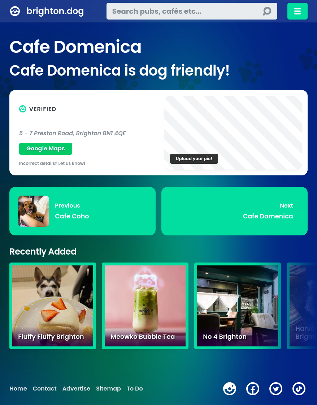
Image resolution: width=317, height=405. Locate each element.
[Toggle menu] (297, 11)
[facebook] (252, 388)
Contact (45, 388)
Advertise (76, 388)
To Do (135, 388)
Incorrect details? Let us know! (52, 163)
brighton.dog (55, 11)
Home (18, 388)
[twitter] (276, 388)
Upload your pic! (194, 158)
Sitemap (108, 388)
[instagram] (229, 388)
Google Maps (45, 148)
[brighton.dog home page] (15, 11)
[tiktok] (299, 388)
